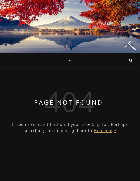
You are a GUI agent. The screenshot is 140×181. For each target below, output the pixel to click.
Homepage (105, 130)
